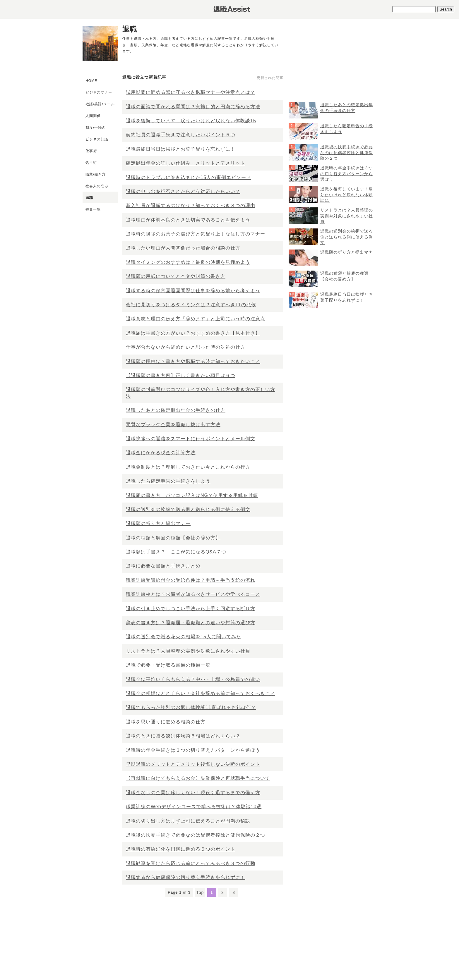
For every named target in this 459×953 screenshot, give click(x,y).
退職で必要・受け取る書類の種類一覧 (168, 665)
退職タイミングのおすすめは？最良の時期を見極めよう (188, 262)
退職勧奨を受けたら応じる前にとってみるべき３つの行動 (190, 863)
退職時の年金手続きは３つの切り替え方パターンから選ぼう (193, 750)
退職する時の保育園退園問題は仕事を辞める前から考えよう (193, 290)
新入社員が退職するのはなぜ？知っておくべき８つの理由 (190, 205)
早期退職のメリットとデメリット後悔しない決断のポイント (193, 764)
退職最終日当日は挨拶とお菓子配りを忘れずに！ (180, 149)
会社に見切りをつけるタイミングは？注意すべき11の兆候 (191, 304)
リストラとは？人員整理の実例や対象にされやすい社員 (188, 650)
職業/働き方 (95, 174)
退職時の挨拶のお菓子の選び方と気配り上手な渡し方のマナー (195, 233)
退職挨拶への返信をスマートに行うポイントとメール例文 (190, 438)
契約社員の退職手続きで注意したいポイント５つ (180, 134)
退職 (89, 198)
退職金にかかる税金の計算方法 (161, 452)
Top (200, 892)
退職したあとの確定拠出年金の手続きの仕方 (175, 410)
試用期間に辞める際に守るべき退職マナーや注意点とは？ (190, 92)
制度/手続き (95, 127)
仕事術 (91, 151)
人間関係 (93, 116)
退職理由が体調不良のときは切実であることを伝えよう (188, 219)
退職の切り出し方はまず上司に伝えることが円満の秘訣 (188, 820)
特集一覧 (93, 209)
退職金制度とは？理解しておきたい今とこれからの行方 (188, 467)
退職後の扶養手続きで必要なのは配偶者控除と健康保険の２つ (195, 834)
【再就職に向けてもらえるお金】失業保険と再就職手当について (198, 778)
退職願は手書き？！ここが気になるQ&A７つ (176, 551)
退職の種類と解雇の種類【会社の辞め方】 (173, 537)
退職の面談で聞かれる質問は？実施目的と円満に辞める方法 (193, 106)
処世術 (91, 163)
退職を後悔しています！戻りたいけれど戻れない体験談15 (191, 120)
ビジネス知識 (96, 139)
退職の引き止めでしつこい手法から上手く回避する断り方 (190, 608)
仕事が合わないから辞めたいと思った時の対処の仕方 (185, 347)
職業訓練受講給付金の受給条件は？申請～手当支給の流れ (190, 580)
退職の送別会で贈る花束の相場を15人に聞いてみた (183, 636)
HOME (91, 81)
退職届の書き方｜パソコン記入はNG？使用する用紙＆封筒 (192, 495)
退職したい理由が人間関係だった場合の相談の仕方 (183, 247)
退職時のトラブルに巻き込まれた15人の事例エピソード (188, 177)
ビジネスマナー (98, 92)
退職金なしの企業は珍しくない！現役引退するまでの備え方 (193, 792)
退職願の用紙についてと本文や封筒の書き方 (175, 276)
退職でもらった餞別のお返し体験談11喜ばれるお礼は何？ (191, 707)
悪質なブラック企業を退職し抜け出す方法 (173, 424)
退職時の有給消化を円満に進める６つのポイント (180, 849)
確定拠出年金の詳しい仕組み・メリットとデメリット (185, 163)
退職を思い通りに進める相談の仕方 (165, 721)
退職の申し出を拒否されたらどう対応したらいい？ (183, 191)
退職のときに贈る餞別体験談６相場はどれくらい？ (183, 735)
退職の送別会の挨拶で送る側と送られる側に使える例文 (188, 509)
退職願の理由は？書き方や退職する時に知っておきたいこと (193, 361)
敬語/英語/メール (100, 104)
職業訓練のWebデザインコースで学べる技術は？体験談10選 (193, 806)
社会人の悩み (96, 186)
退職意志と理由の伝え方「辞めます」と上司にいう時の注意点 (195, 318)
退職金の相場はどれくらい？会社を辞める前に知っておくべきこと (200, 693)
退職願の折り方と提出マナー (158, 523)
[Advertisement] (332, 64)
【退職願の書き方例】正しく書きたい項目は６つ (180, 375)
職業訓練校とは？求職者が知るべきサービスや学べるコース (193, 594)
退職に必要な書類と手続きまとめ (163, 565)
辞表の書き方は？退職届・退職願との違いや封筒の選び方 (190, 622)
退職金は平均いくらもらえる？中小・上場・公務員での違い (193, 679)
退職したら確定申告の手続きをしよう (168, 481)
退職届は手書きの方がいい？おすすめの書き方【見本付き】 (193, 333)
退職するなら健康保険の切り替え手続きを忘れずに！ (185, 877)
